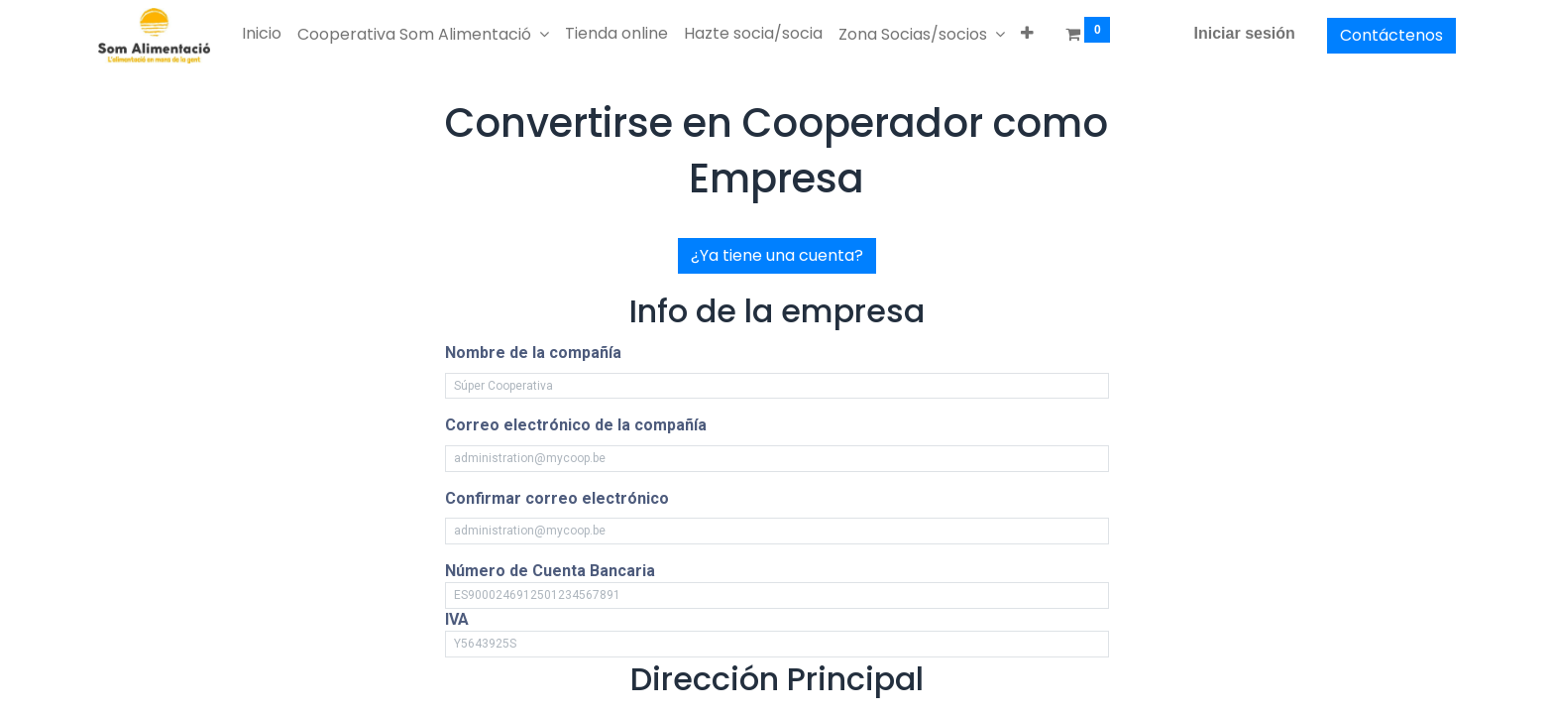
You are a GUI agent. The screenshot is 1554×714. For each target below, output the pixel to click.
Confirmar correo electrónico (557, 498)
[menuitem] (261, 34)
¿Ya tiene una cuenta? (777, 255)
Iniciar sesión (1244, 33)
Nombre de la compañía (533, 352)
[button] (1027, 34)
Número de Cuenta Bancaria (550, 570)
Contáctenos (1391, 35)
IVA (457, 619)
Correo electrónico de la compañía (576, 425)
